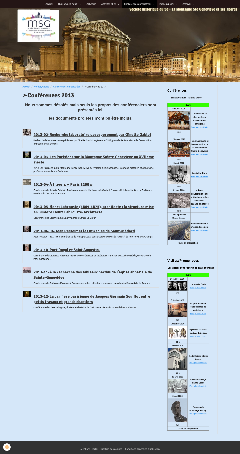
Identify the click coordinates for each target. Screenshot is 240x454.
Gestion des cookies (111, 449)
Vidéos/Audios (41, 86)
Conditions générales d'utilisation (142, 449)
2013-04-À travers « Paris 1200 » (63, 184)
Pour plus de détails (199, 127)
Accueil (49, 4)
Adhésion (91, 4)
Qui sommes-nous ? (68, 4)
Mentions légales (89, 449)
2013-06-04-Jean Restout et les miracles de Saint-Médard (84, 230)
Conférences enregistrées (138, 4)
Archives (187, 4)
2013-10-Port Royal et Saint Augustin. (67, 249)
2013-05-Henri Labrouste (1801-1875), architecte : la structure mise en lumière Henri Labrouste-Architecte (94, 209)
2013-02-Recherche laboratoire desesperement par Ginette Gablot (92, 134)
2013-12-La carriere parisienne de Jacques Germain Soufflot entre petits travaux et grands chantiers (92, 299)
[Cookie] (7, 447)
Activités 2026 (109, 4)
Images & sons (167, 4)
